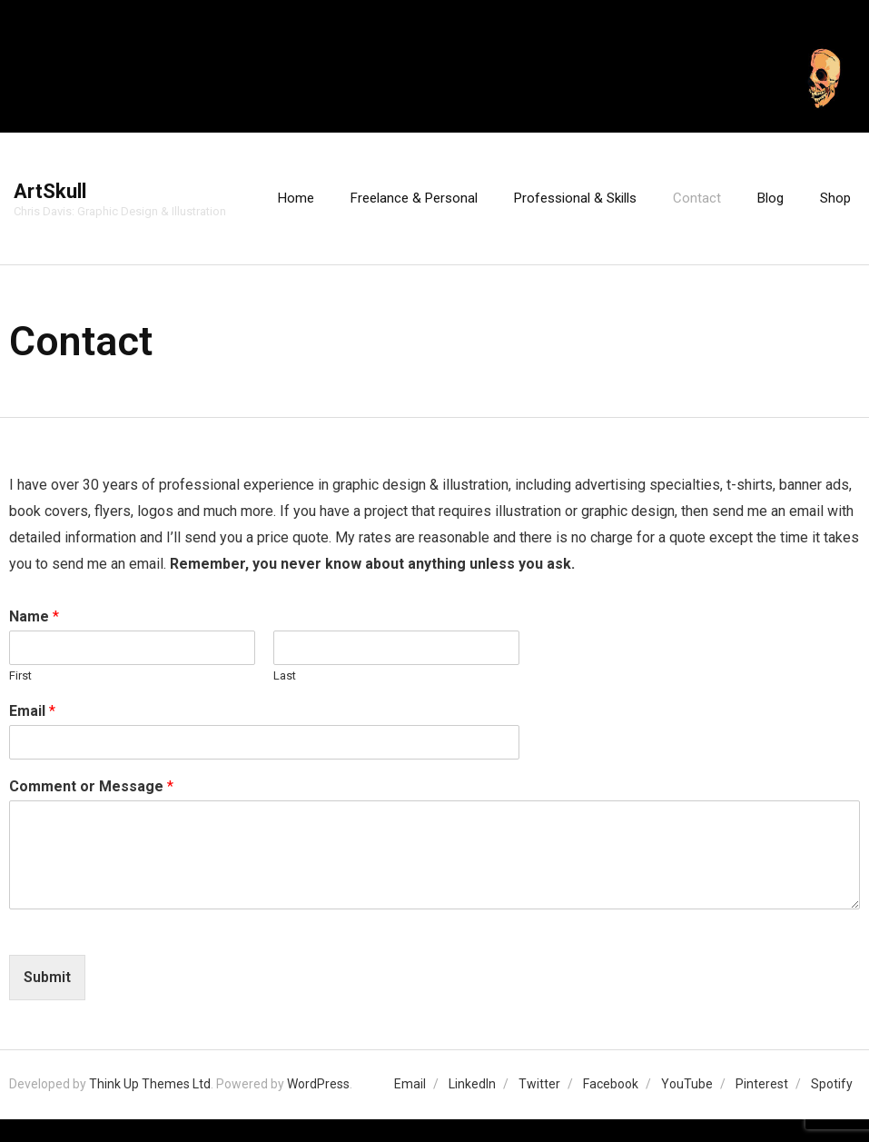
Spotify (832, 1084)
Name (34, 616)
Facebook (610, 1084)
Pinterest (762, 1084)
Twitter (539, 1084)
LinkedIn (472, 1084)
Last (284, 675)
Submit (47, 977)
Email (32, 711)
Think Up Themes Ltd (150, 1084)
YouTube (687, 1084)
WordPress (318, 1084)
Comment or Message (91, 786)
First (20, 675)
